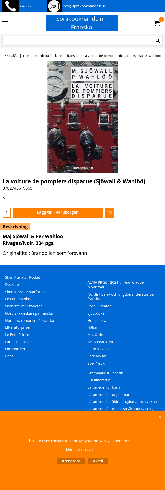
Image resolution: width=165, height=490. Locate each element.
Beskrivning (15, 226)
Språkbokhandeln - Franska (81, 23)
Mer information (79, 449)
